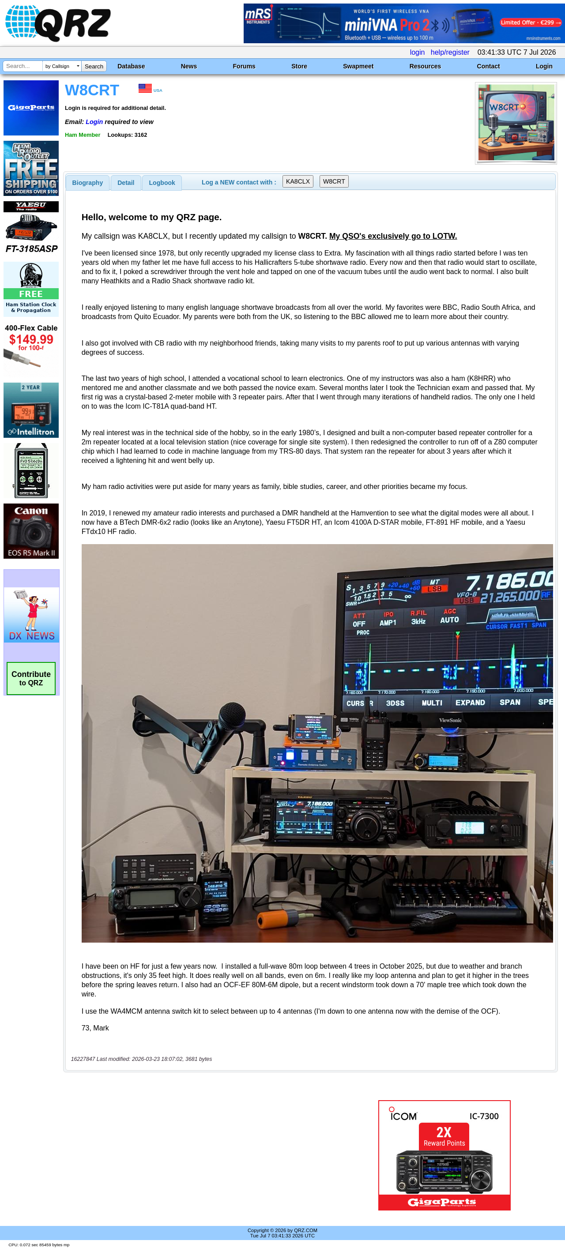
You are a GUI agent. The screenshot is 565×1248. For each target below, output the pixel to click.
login (417, 52)
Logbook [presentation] (162, 182)
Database (131, 66)
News (189, 66)
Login (544, 66)
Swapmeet (358, 66)
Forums (244, 66)
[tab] (88, 182)
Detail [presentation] (125, 182)
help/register (450, 52)
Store (299, 66)
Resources (425, 66)
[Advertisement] (204, 1155)
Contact (488, 66)
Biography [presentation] (87, 182)
